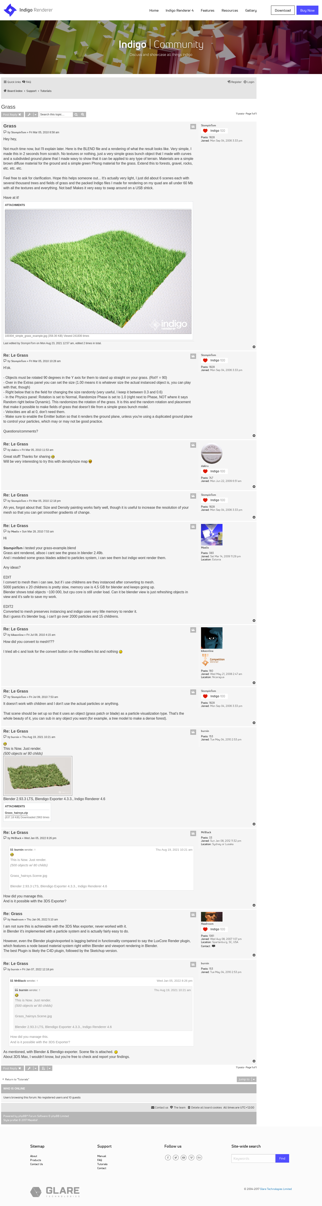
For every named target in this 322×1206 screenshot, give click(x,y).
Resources (230, 10)
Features (207, 10)
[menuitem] (26, 82)
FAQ (99, 1160)
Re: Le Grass (15, 355)
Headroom (207, 923)
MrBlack (206, 832)
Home (154, 10)
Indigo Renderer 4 (180, 10)
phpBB (22, 1116)
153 (211, 736)
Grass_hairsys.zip (16, 812)
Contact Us (36, 1164)
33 (210, 837)
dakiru (205, 466)
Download (283, 10)
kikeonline (207, 651)
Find (282, 1158)
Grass (8, 107)
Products (35, 1160)
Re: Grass (12, 913)
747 (211, 477)
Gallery (251, 10)
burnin (205, 731)
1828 (212, 137)
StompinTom (208, 125)
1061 (211, 935)
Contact (101, 1168)
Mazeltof (33, 1120)
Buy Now (307, 10)
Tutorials (102, 1164)
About (33, 1156)
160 (211, 670)
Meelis (205, 547)
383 (211, 553)
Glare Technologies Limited (276, 1189)
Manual (101, 1156)
